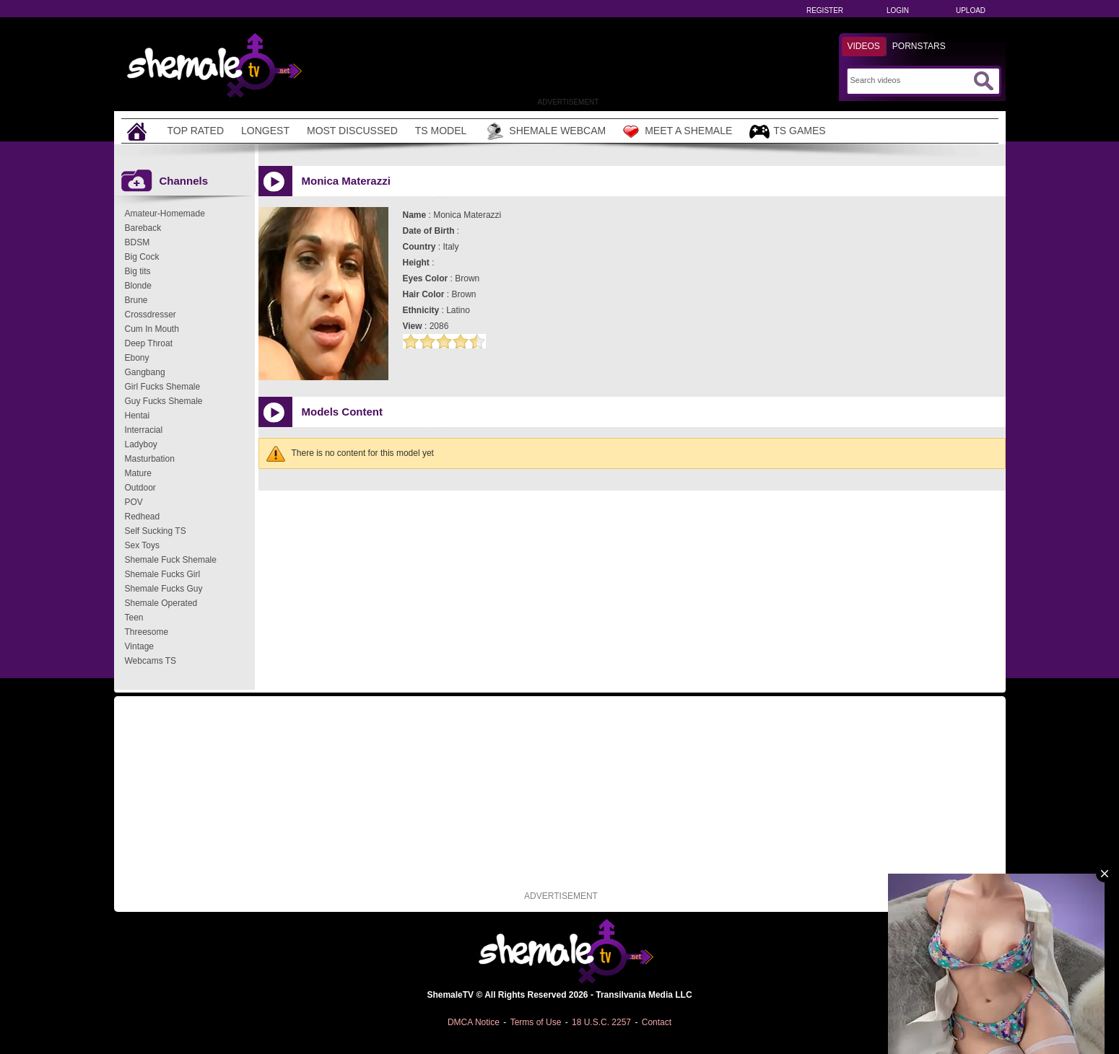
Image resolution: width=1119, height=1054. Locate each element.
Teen (134, 617)
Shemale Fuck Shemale (171, 560)
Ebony (137, 358)
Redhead (142, 516)
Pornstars (919, 46)
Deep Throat (149, 343)
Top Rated (196, 130)
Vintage (139, 646)
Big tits (138, 271)
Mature (138, 473)
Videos (864, 46)
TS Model (441, 130)
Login (898, 10)
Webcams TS (151, 661)
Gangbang (145, 372)
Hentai (137, 415)
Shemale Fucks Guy (164, 589)
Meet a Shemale (677, 131)
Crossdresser (150, 314)
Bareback (143, 228)
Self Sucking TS (155, 531)
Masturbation (150, 459)
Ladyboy (141, 444)
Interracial (144, 430)
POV (134, 502)
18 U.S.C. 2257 (601, 1022)
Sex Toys (142, 545)
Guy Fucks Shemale (164, 401)
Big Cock (142, 257)
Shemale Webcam (545, 131)
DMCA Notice (474, 1022)
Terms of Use (536, 1022)
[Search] (910, 80)
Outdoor (140, 488)
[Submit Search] (983, 81)
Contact (656, 1022)
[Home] (138, 130)
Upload (970, 10)
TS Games (787, 132)
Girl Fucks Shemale (163, 387)
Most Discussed (352, 130)
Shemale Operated (161, 603)
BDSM (137, 242)
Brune (136, 300)
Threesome (147, 632)
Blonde (138, 286)
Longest (265, 130)
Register (824, 10)
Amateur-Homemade (165, 213)
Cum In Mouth (152, 329)
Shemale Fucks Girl (163, 574)
